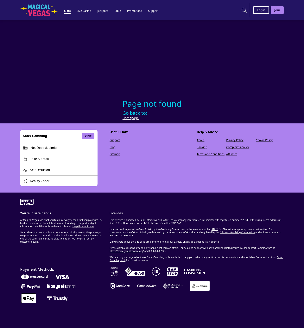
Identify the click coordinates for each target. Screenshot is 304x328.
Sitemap (115, 154)
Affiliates (231, 154)
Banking (202, 147)
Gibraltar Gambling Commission (237, 232)
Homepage (131, 118)
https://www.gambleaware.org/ (127, 251)
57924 (215, 229)
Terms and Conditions (211, 154)
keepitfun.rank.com (83, 226)
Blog (112, 147)
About (201, 140)
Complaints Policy (237, 147)
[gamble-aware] (62, 202)
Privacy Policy (234, 140)
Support (115, 140)
